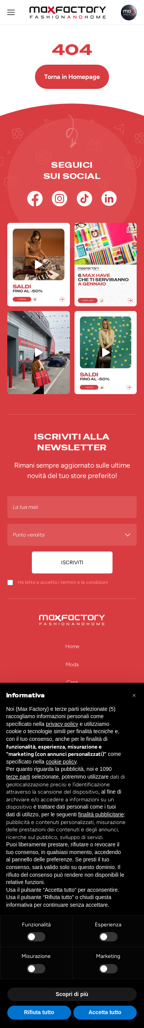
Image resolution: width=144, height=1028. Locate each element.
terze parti (18, 777)
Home (72, 646)
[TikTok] (84, 198)
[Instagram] (59, 198)
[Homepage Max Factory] (68, 12)
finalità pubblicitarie (101, 814)
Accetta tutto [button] (104, 1012)
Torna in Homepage (72, 76)
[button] (134, 695)
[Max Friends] (129, 12)
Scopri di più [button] (72, 994)
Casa (72, 682)
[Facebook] (35, 198)
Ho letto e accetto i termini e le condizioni (63, 582)
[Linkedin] (109, 198)
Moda (72, 664)
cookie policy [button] (61, 762)
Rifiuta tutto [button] (39, 1012)
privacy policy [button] (62, 724)
